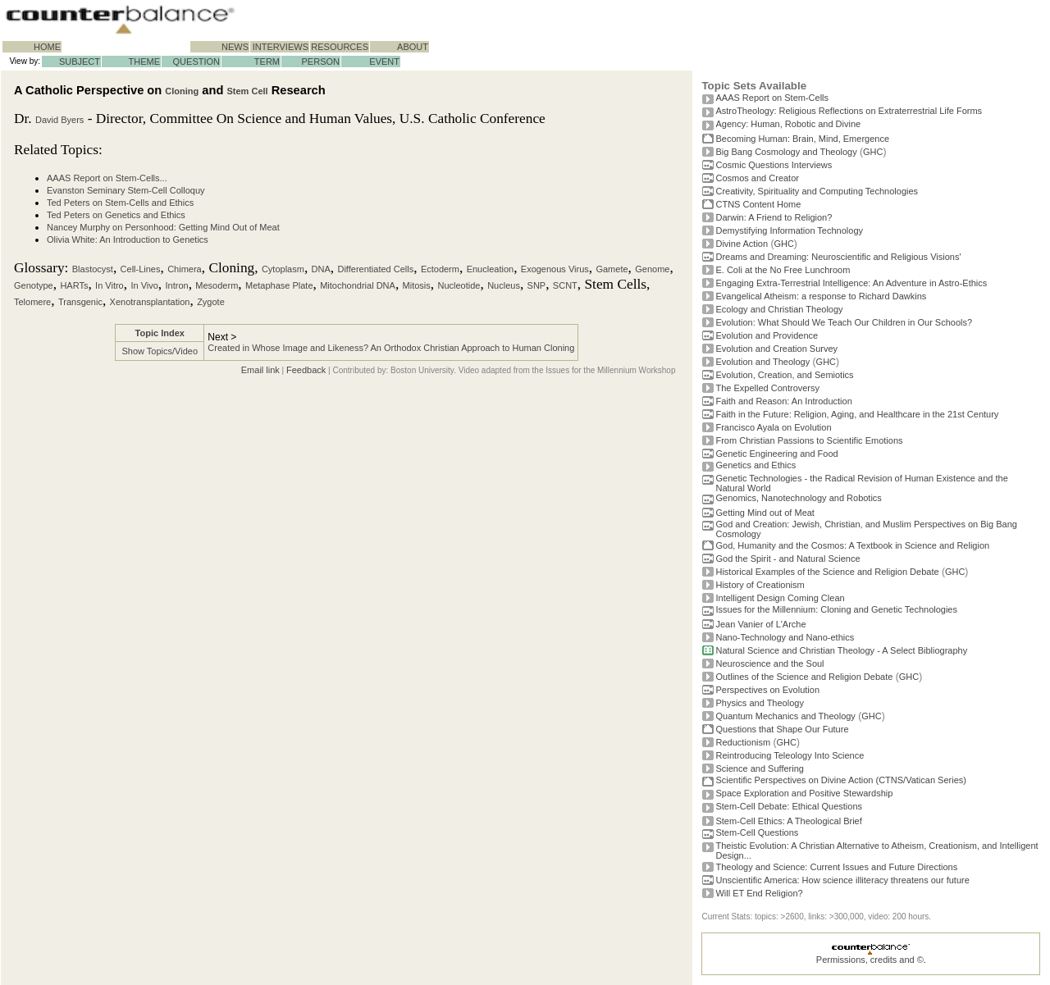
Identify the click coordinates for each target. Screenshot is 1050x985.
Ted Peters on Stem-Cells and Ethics (120, 202)
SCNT (565, 285)
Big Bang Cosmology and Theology (785, 152)
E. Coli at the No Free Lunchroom (782, 270)
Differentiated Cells (375, 269)
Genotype (33, 285)
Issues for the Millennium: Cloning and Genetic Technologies (836, 609)
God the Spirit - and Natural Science (787, 558)
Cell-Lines (141, 269)
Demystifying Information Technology (789, 230)
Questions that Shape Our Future (781, 729)
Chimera (184, 269)
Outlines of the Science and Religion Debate (803, 677)
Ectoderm (440, 269)
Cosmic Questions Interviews (773, 165)
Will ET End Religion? (758, 893)
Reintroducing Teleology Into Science (789, 755)
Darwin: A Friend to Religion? (773, 217)
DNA (321, 269)
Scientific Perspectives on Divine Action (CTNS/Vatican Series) (840, 780)
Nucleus (503, 285)
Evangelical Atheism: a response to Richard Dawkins (820, 296)
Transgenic (80, 302)
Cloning (182, 91)
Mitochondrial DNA (357, 285)
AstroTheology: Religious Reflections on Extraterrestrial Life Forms (848, 111)
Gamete (612, 269)
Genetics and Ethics (755, 465)
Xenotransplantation (150, 302)
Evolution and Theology (762, 362)
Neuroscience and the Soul (769, 663)
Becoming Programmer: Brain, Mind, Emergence (802, 139)
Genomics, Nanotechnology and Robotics (798, 498)
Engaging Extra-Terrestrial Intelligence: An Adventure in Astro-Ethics (851, 283)
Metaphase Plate (279, 285)
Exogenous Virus (555, 269)
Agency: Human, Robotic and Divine (788, 124)
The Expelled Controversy (767, 388)
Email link (260, 370)
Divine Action (741, 244)
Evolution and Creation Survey (776, 348)
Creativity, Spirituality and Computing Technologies (816, 191)
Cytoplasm (283, 269)
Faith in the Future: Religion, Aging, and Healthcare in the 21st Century (856, 414)
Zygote (211, 302)
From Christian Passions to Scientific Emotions (808, 440)
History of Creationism (759, 585)
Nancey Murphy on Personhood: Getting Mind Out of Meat (163, 227)
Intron (177, 285)
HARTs (74, 285)
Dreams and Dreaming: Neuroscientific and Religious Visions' (838, 257)
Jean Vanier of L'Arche (760, 624)
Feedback (306, 370)
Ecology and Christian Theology (778, 309)
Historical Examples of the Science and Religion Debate (826, 572)
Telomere (32, 302)
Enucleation (490, 269)
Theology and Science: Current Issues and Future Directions (836, 867)
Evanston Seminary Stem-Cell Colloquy (126, 190)
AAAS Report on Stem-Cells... (107, 178)
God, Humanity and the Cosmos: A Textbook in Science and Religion (852, 545)
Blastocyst (92, 269)
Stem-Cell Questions (756, 832)
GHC (873, 152)
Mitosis (417, 285)
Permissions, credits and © (870, 959)
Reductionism (742, 742)
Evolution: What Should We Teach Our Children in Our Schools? (843, 322)
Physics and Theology (759, 703)
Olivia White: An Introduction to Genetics (127, 239)
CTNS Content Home (758, 204)
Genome (652, 269)
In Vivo (144, 285)
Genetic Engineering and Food (776, 453)
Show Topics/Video (159, 351)
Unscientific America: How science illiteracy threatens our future (842, 880)
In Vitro (109, 285)
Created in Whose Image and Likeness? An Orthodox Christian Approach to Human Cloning (391, 348)
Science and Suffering (759, 768)
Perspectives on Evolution (767, 690)
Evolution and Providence (766, 335)
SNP (536, 285)
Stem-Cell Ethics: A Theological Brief (788, 821)
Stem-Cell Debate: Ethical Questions (788, 806)
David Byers (59, 120)
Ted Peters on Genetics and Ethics (116, 215)
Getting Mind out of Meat (764, 513)
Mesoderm (216, 285)
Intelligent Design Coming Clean (779, 598)
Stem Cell (246, 91)
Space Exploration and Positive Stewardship (803, 793)
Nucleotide (458, 285)
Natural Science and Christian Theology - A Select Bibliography (841, 650)
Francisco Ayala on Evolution (773, 427)
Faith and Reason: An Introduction (783, 401)
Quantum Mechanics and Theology (785, 716)
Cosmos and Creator (757, 178)
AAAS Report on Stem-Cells (772, 98)
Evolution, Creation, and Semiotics (784, 375)
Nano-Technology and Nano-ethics (784, 637)
